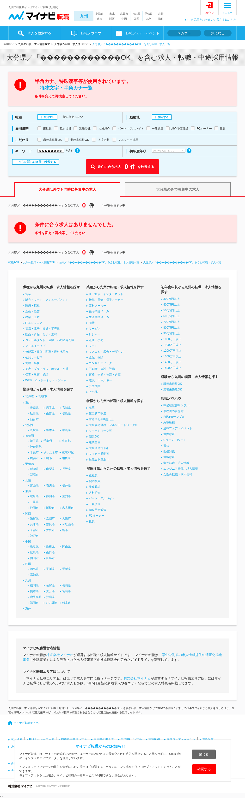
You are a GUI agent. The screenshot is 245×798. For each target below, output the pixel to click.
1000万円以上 (172, 339)
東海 (99, 18)
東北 (112, 13)
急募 (92, 407)
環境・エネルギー (100, 380)
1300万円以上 (172, 356)
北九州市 (52, 602)
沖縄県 (50, 597)
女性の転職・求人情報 (177, 474)
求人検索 (16, 739)
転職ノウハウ (91, 33)
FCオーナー (96, 515)
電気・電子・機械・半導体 (42, 328)
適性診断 (169, 434)
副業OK (94, 436)
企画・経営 (32, 311)
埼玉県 (34, 441)
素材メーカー (97, 305)
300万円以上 (171, 299)
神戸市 (34, 536)
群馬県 (66, 430)
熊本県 (34, 591)
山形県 (50, 413)
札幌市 (42, 396)
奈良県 (50, 524)
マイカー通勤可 (99, 453)
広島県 (34, 552)
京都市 (34, 530)
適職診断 (169, 457)
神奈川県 (36, 446)
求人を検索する (39, 33)
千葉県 (47, 441)
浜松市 (50, 507)
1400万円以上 (172, 362)
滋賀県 (34, 518)
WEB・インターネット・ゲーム (45, 380)
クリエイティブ (35, 346)
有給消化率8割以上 (101, 419)
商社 (92, 323)
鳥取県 (34, 546)
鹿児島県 (36, 597)
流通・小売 (96, 340)
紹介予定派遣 (97, 510)
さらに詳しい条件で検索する (37, 162)
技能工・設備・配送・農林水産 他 (47, 351)
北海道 (100, 13)
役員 (92, 521)
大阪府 (66, 518)
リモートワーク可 (100, 430)
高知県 (34, 574)
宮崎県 (66, 591)
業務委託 (94, 487)
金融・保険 (96, 357)
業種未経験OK (172, 389)
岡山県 (66, 546)
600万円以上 (171, 316)
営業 (28, 294)
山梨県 (50, 469)
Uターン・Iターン (174, 440)
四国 (136, 18)
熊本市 (66, 602)
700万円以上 (171, 322)
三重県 (34, 502)
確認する (204, 769)
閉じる (204, 754)
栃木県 (50, 430)
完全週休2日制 (98, 448)
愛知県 (66, 496)
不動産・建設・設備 (102, 369)
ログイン (209, 12)
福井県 (66, 485)
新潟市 (34, 474)
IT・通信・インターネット (106, 294)
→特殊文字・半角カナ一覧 (63, 87)
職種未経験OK (172, 383)
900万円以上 (171, 333)
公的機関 (94, 386)
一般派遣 (94, 504)
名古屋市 (68, 507)
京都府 (50, 518)
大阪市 (50, 530)
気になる (218, 33)
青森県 (34, 407)
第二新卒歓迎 (97, 413)
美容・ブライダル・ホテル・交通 (46, 369)
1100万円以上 (172, 345)
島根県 (50, 546)
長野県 (66, 469)
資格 (166, 445)
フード (93, 346)
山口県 (50, 552)
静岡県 (50, 496)
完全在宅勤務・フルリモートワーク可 (113, 425)
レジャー (94, 334)
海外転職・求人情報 (176, 463)
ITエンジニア (33, 323)
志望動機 (169, 422)
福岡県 (34, 585)
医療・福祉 (32, 305)
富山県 (34, 485)
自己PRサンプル (174, 417)
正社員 (93, 475)
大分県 (50, 591)
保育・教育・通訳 (36, 374)
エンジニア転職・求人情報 (180, 468)
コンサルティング (100, 363)
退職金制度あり (99, 459)
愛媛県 (66, 569)
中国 (124, 18)
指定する (49, 117)
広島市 (50, 558)
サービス (94, 328)
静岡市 (34, 507)
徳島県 (34, 569)
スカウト (184, 33)
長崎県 (66, 585)
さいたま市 (50, 452)
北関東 (124, 13)
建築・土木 (32, 317)
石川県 (50, 485)
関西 (112, 18)
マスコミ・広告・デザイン (106, 351)
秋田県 (34, 413)
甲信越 (149, 13)
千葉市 (34, 452)
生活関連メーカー (100, 317)
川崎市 (47, 458)
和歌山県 (68, 524)
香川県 (50, 569)
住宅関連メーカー (100, 311)
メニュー (227, 12)
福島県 (66, 413)
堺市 (65, 530)
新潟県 (34, 469)
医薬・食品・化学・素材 (41, 334)
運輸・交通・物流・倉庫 (105, 374)
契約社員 (94, 481)
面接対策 (169, 451)
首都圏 (136, 13)
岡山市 (34, 558)
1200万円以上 (172, 350)
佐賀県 (50, 585)
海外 (161, 18)
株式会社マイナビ (59, 655)
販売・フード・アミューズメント (46, 299)
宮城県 (66, 407)
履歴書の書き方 (173, 411)
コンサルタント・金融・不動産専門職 (49, 340)
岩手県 (50, 407)
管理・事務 (32, 363)
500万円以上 (171, 310)
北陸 (161, 13)
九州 (84, 16)
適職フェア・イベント (177, 428)
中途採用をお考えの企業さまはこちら (212, 19)
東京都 (66, 441)
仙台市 (34, 419)
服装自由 (94, 442)
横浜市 (34, 458)
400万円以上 (171, 304)
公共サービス (34, 357)
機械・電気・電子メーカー (106, 299)
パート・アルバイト (102, 498)
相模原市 (68, 458)
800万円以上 (171, 327)
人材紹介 (94, 492)
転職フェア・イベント (142, 33)
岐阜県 (34, 496)
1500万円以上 (172, 368)
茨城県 (34, 430)
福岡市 (34, 602)
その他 (93, 392)
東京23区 (68, 452)
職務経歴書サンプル (176, 405)
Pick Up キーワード (41, 739)
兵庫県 (34, 524)
